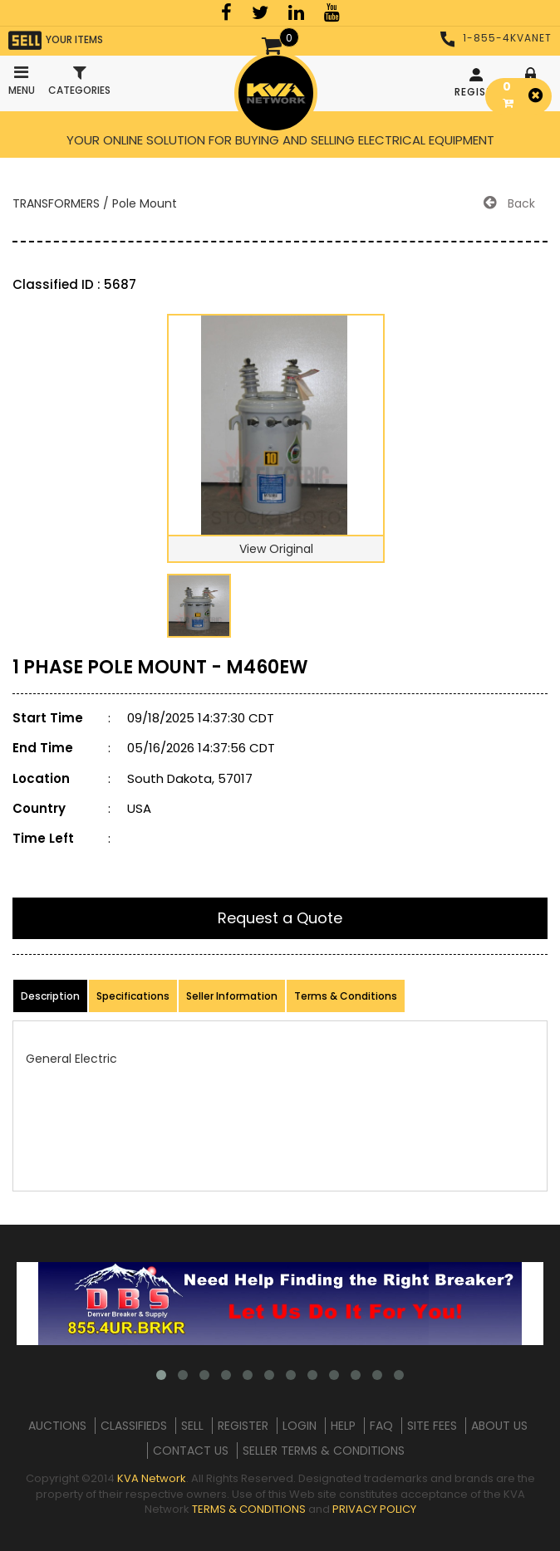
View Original (276, 549)
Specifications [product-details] (132, 996)
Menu (20, 76)
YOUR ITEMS (55, 40)
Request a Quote (280, 918)
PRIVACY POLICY (374, 1509)
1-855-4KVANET (496, 38)
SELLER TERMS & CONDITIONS (324, 1450)
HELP (343, 1425)
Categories (79, 80)
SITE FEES (432, 1425)
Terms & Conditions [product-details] (345, 996)
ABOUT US (499, 1425)
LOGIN (299, 1425)
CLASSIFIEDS (134, 1425)
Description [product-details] (50, 996)
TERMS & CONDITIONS (249, 1509)
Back (509, 203)
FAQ (381, 1425)
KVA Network (151, 1478)
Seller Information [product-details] (232, 996)
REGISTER (478, 83)
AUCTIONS (57, 1425)
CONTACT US (190, 1450)
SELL (192, 1425)
